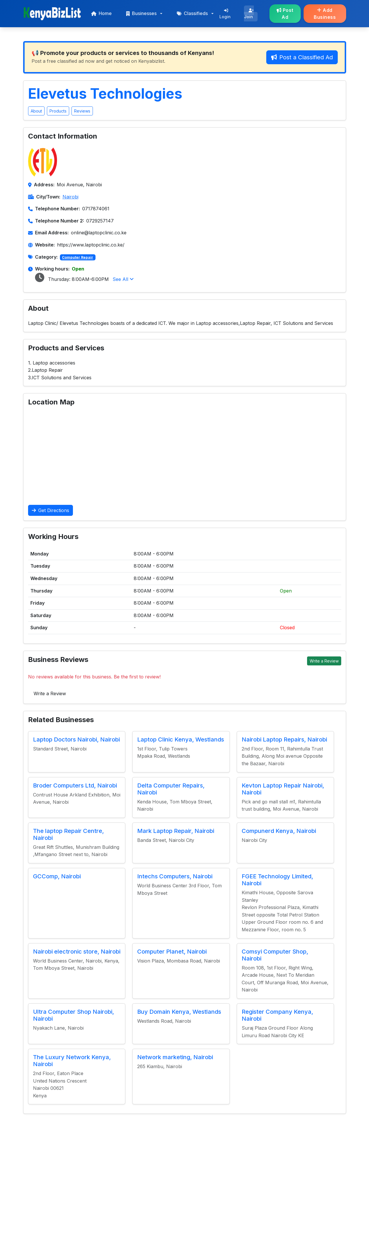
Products (58, 110)
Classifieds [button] (192, 13)
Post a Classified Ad (302, 57)
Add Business (325, 13)
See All (123, 279)
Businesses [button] (141, 13)
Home (101, 13)
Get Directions (50, 510)
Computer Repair (77, 257)
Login (225, 13)
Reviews (82, 110)
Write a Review (324, 660)
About (36, 110)
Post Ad (285, 13)
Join (249, 13)
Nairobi (70, 197)
